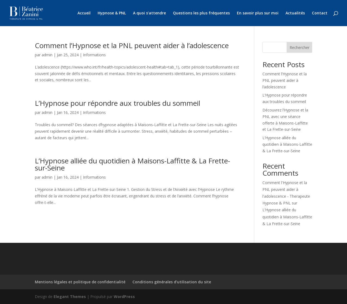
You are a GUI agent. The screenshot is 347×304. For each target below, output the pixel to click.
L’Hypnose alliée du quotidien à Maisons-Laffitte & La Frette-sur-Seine (132, 164)
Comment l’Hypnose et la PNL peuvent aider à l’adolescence (132, 45)
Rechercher (299, 47)
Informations (94, 54)
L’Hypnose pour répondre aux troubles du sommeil (117, 103)
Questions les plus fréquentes (201, 13)
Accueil (84, 13)
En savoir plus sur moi (257, 13)
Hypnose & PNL (112, 13)
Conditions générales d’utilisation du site (171, 281)
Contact (319, 13)
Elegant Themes (70, 296)
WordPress (124, 296)
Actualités (295, 13)
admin (47, 54)
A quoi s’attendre (149, 13)
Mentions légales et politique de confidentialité (80, 281)
